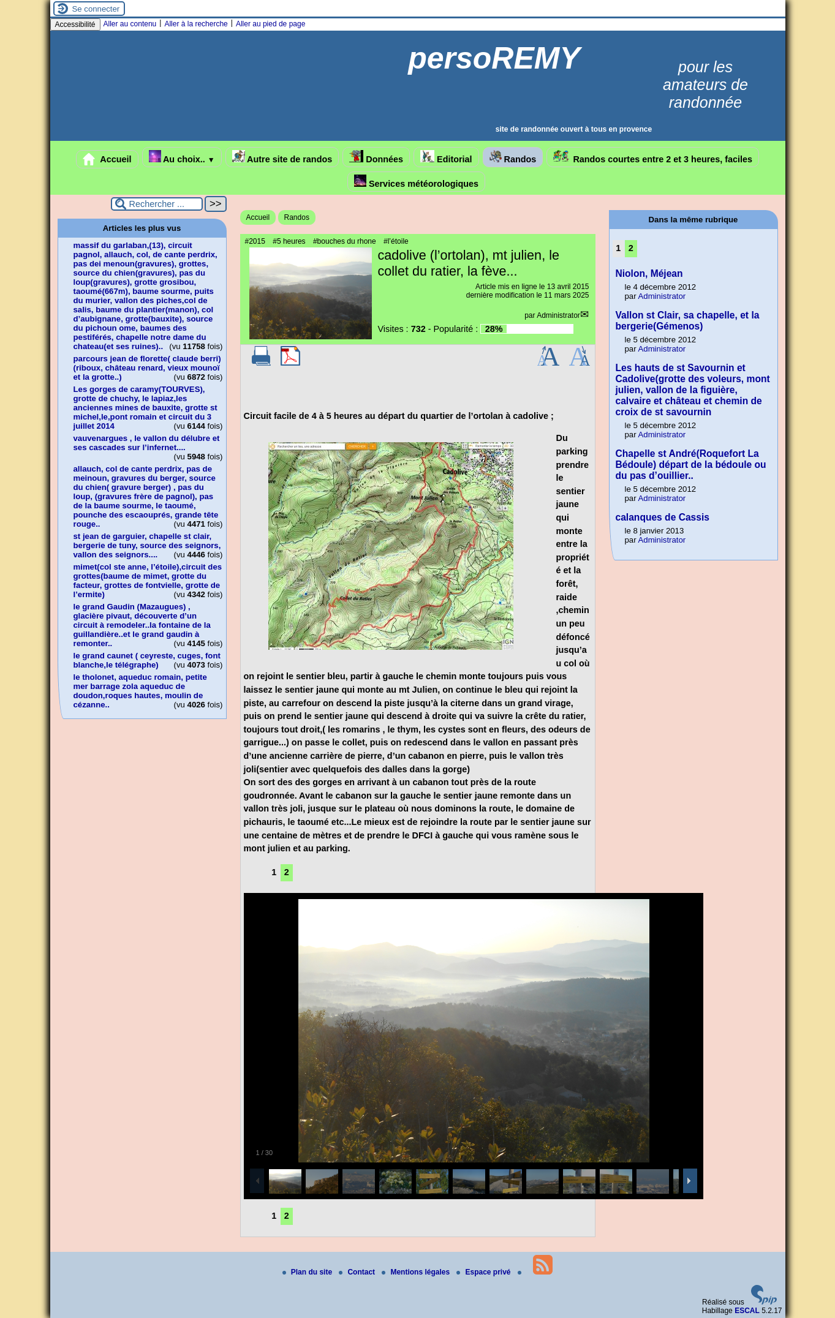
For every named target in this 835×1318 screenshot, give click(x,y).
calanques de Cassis (662, 517)
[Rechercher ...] (157, 204)
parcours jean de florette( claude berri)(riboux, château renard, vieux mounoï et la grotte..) (147, 368)
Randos (513, 157)
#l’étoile (396, 241)
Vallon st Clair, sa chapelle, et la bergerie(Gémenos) (688, 320)
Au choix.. (182, 157)
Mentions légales (417, 1272)
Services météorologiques (416, 182)
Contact (358, 1272)
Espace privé (484, 1272)
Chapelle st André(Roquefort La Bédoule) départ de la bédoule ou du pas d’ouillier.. (691, 464)
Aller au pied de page (270, 24)
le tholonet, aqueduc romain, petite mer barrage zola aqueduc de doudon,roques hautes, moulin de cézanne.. (140, 690)
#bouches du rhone (344, 241)
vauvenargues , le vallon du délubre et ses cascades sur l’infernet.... (147, 443)
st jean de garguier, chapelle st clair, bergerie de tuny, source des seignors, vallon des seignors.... (147, 545)
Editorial (446, 157)
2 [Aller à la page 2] (286, 872)
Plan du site (308, 1272)
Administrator (558, 315)
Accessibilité (75, 24)
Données (376, 157)
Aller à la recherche (195, 24)
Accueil (107, 159)
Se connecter (96, 8)
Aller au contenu (130, 24)
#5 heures (289, 241)
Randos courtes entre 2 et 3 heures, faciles (652, 157)
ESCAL (747, 1310)
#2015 (255, 241)
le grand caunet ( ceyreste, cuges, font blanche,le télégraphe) (147, 660)
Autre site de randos (282, 157)
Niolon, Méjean (649, 273)
